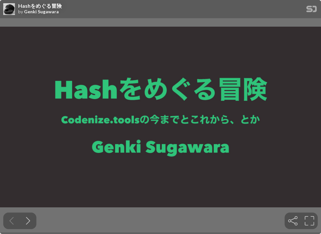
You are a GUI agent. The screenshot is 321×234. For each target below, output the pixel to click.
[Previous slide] (11, 221)
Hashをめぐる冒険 (40, 5)
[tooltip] (293, 221)
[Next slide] (28, 221)
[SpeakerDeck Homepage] (311, 10)
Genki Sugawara (41, 11)
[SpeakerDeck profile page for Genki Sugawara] (9, 9)
